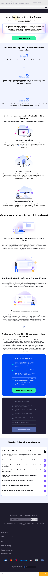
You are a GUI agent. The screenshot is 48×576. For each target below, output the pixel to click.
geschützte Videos (20, 145)
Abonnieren (34, 519)
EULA (13, 567)
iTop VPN (4, 7)
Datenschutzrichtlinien (17, 566)
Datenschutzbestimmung (22, 3)
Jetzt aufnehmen (24, 429)
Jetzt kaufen (43, 574)
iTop (3, 11)
